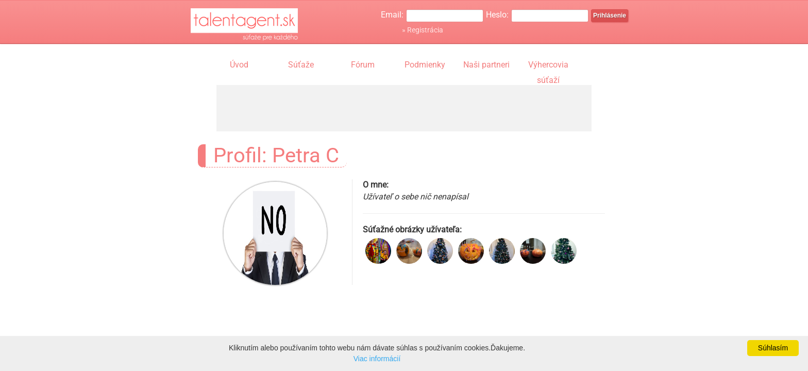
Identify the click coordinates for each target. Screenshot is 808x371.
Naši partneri (486, 65)
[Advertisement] (404, 108)
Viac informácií (377, 359)
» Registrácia (422, 30)
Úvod (239, 65)
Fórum (363, 65)
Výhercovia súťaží (548, 66)
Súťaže (301, 65)
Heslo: (497, 15)
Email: (392, 15)
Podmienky (425, 65)
